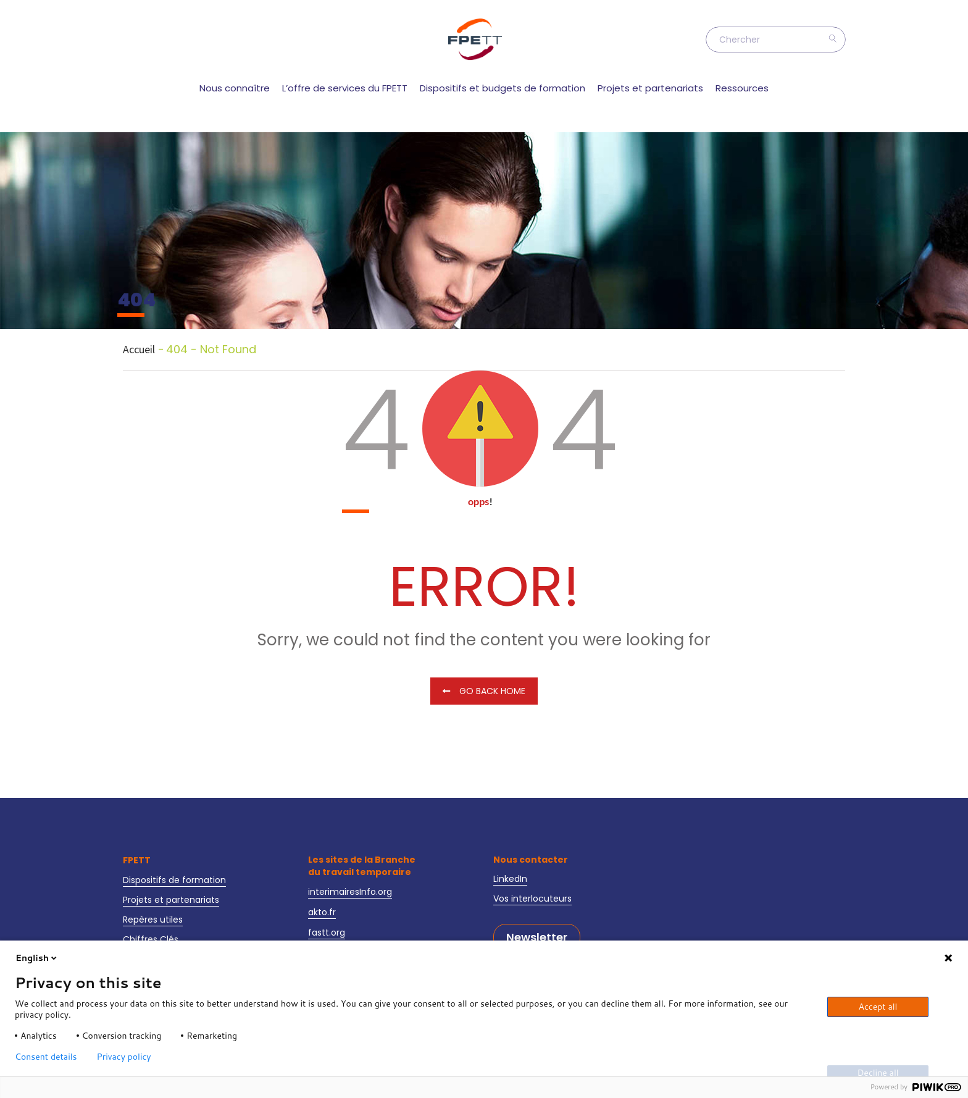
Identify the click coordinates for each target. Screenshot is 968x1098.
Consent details (46, 1057)
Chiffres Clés (150, 939)
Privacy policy (124, 1057)
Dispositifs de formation (174, 880)
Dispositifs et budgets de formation (502, 88)
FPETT (137, 860)
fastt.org (326, 932)
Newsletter (536, 937)
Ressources (742, 88)
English (37, 958)
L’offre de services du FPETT (344, 88)
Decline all (877, 1073)
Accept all (878, 1006)
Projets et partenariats (650, 88)
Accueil (139, 349)
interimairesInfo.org (350, 892)
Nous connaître (234, 88)
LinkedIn (510, 879)
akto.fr (322, 912)
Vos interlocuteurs (532, 898)
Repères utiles (153, 919)
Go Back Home (484, 691)
